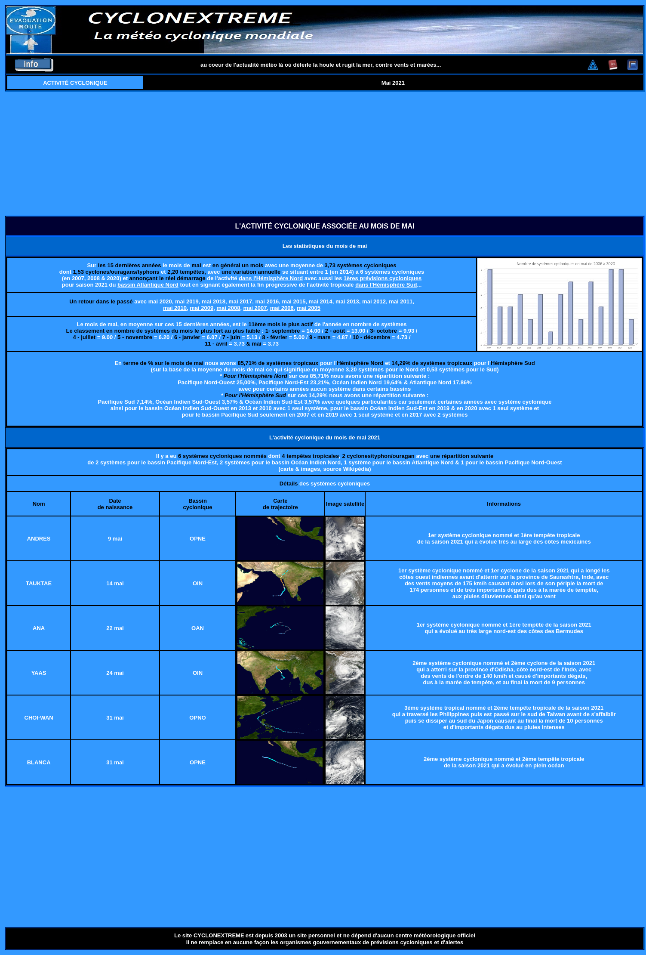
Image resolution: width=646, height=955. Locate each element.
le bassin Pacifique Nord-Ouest (521, 462)
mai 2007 (255, 308)
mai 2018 (213, 301)
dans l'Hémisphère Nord (271, 278)
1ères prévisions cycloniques (382, 278)
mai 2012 (374, 301)
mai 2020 (160, 301)
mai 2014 (320, 301)
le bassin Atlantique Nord (419, 462)
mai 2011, (401, 301)
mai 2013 (347, 301)
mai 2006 (282, 308)
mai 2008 (228, 308)
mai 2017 (240, 301)
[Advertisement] (325, 153)
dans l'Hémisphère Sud (386, 284)
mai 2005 (308, 308)
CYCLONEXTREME (219, 935)
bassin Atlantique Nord (147, 284)
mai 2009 (201, 308)
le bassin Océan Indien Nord (303, 462)
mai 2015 (294, 301)
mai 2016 (267, 301)
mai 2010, (175, 308)
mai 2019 (187, 301)
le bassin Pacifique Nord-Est (179, 462)
